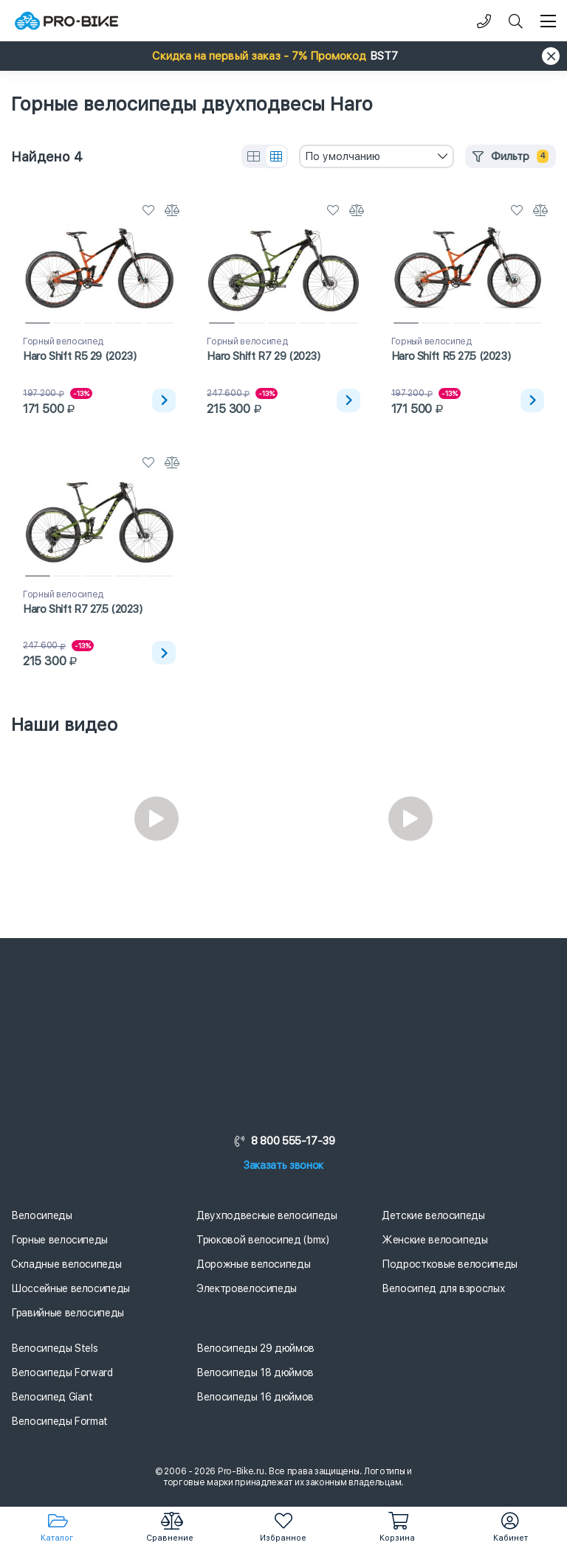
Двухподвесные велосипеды (266, 1215)
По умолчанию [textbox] (342, 156)
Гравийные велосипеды (67, 1313)
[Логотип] (66, 21)
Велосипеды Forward (62, 1372)
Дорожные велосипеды (253, 1264)
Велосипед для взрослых (443, 1288)
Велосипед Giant (52, 1397)
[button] (283, 56)
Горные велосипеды (59, 1240)
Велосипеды (41, 1215)
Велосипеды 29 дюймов (255, 1348)
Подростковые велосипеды (450, 1264)
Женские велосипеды (435, 1240)
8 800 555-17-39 (283, 1141)
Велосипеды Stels (54, 1348)
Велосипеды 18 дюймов (255, 1372)
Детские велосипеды (433, 1215)
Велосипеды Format (59, 1421)
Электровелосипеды (246, 1288)
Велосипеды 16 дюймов (255, 1397)
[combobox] (376, 156)
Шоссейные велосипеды (70, 1288)
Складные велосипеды (66, 1264)
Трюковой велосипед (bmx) (262, 1240)
